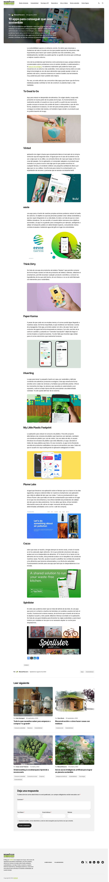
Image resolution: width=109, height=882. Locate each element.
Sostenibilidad (89, 672)
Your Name (20, 812)
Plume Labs (29, 484)
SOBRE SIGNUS (48, 863)
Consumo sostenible (19, 728)
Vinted (27, 148)
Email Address (46, 812)
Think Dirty (29, 264)
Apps (82, 672)
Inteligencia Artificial (61, 776)
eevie (26, 207)
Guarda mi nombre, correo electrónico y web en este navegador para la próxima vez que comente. (46, 821)
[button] (99, 3)
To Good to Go (31, 91)
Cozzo (26, 543)
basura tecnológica (35, 67)
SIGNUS (26, 665)
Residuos (30, 728)
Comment (20, 799)
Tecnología (82, 776)
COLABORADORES (58, 863)
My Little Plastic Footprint (37, 427)
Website (70, 812)
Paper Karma (30, 316)
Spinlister (28, 602)
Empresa (41, 776)
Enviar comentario (24, 825)
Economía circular (32, 776)
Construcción (59, 728)
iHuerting (28, 373)
